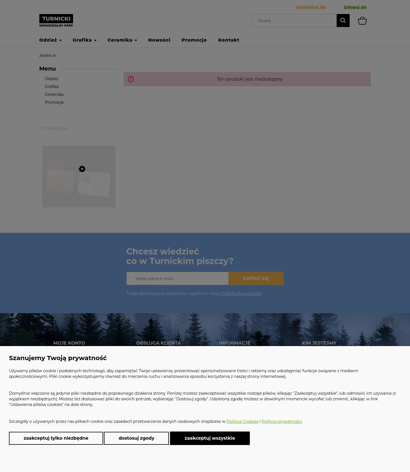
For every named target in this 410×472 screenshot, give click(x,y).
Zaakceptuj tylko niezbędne (56, 438)
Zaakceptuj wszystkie (210, 438)
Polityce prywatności (281, 421)
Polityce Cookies (242, 421)
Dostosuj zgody (136, 438)
